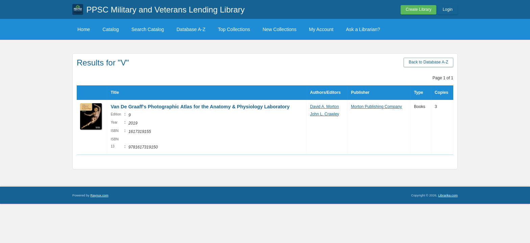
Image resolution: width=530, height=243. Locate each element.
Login (448, 9)
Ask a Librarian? (363, 29)
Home (83, 29)
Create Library (418, 9)
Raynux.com (99, 195)
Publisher (360, 92)
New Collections (279, 29)
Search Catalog (147, 29)
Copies (441, 92)
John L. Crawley (324, 114)
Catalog (110, 29)
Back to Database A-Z (428, 62)
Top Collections (234, 29)
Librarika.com (448, 195)
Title (115, 92)
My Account (321, 29)
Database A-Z (191, 29)
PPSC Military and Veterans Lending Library (166, 9)
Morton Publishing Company (376, 106)
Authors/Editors (325, 92)
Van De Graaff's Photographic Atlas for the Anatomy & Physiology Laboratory (200, 106)
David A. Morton (324, 106)
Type (418, 92)
